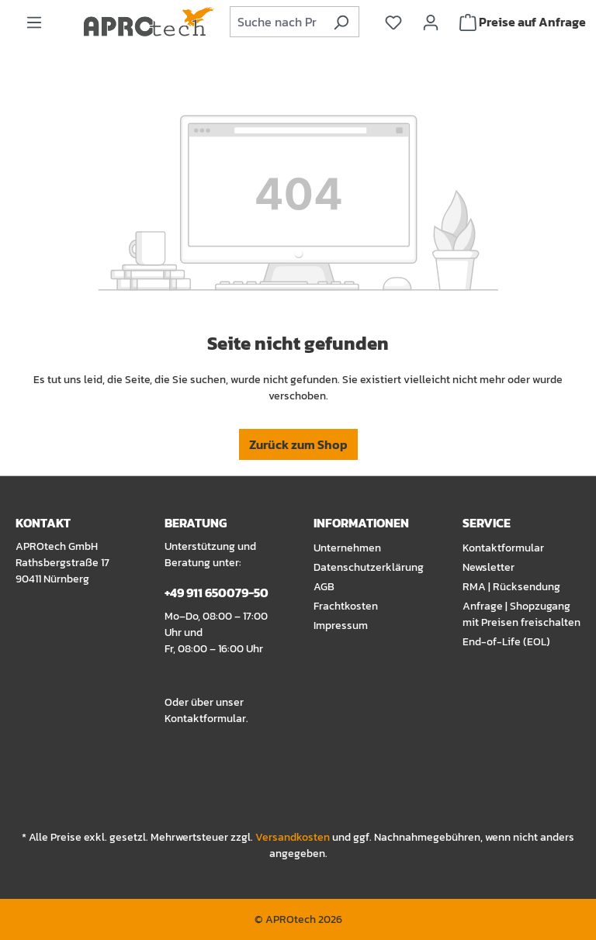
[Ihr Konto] (430, 21)
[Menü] (34, 21)
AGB (324, 587)
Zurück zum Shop (298, 444)
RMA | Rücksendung (511, 587)
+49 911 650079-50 (217, 592)
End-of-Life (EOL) (506, 642)
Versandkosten (292, 837)
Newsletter (489, 567)
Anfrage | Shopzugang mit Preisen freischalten (521, 614)
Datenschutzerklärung (369, 567)
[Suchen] (341, 21)
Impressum (341, 625)
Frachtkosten (346, 606)
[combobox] (277, 21)
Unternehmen (347, 548)
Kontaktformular (205, 718)
